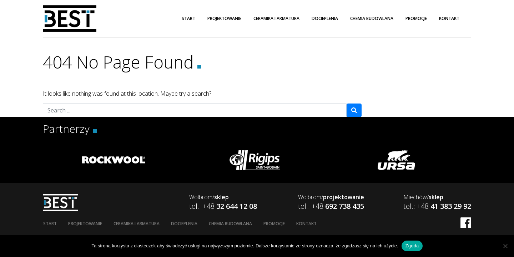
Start (188, 18)
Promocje (416, 18)
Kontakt (449, 18)
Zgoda (412, 245)
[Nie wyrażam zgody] (505, 246)
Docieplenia (325, 18)
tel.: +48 (223, 206)
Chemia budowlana (371, 18)
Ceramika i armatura (276, 18)
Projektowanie (224, 18)
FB (465, 222)
